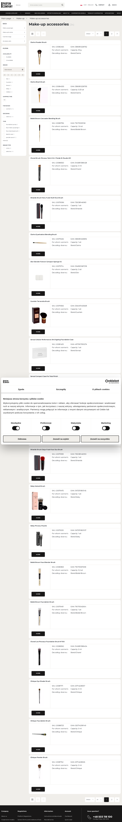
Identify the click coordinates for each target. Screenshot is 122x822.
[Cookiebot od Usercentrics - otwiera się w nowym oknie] (107, 382)
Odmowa (22, 439)
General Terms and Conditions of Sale (29, 819)
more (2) (5, 140)
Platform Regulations (24, 816)
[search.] (62, 5)
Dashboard (68, 816)
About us (4, 816)
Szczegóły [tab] (61, 389)
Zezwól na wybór (61, 439)
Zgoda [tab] (21, 389)
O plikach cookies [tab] (101, 389)
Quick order (68, 819)
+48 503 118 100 (102, 816)
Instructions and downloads (53, 816)
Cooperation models (7, 819)
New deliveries (49, 819)
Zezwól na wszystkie (100, 439)
